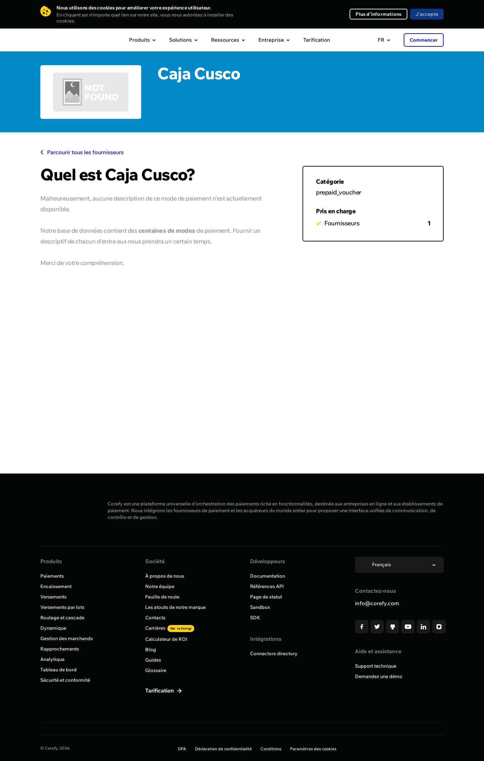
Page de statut (266, 597)
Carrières (169, 628)
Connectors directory (273, 654)
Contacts (155, 618)
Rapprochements (59, 649)
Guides (153, 660)
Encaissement (56, 586)
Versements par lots (62, 607)
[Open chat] (466, 743)
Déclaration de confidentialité (223, 748)
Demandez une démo (378, 676)
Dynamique (53, 628)
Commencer (424, 40)
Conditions (270, 748)
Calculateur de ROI (166, 639)
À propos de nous (164, 576)
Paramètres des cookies (313, 748)
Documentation (267, 576)
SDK (255, 618)
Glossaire (155, 670)
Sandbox (260, 607)
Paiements (52, 576)
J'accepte (426, 14)
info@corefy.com (377, 603)
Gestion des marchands (66, 638)
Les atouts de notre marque (175, 607)
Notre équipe (159, 586)
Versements (53, 597)
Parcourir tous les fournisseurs (82, 152)
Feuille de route (162, 597)
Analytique (52, 659)
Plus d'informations (378, 14)
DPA (182, 748)
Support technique (375, 666)
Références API (267, 586)
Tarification (316, 40)
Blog (150, 649)
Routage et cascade (62, 618)
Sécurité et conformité (65, 680)
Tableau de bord (58, 670)
